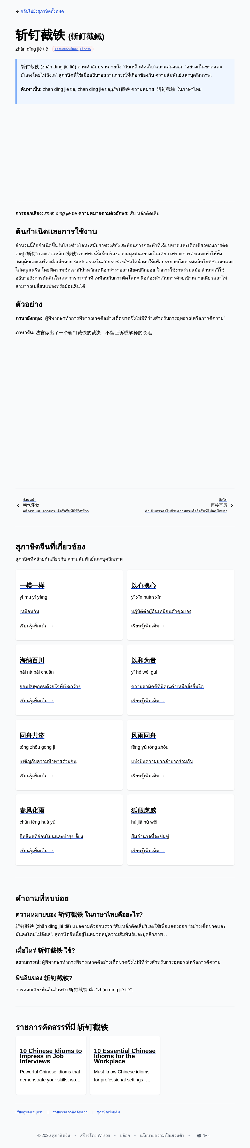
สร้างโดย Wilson (95, 1135)
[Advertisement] (125, 148)
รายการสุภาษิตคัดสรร (70, 1112)
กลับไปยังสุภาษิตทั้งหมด (39, 11)
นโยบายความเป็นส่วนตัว (162, 1135)
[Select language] (203, 1135)
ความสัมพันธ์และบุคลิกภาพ (72, 49)
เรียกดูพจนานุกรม (29, 1112)
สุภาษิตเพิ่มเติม (108, 1112)
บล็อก (125, 1135)
